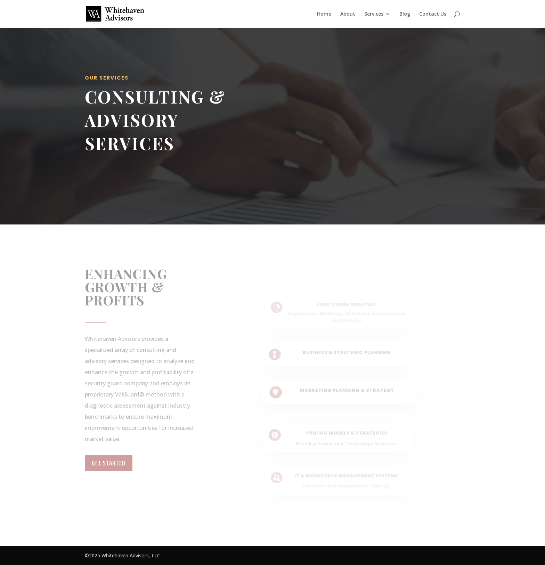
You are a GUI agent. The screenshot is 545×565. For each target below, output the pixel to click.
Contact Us (432, 14)
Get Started (108, 462)
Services (373, 14)
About (347, 14)
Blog (404, 14)
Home (324, 14)
